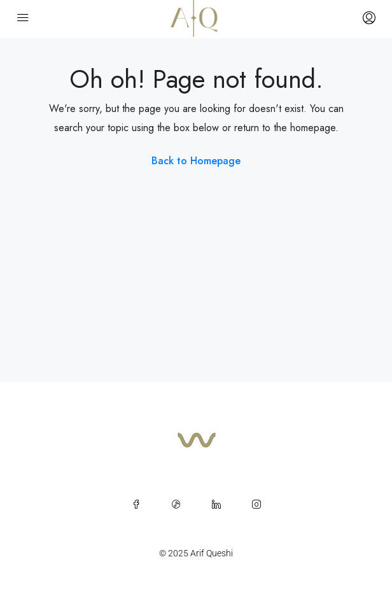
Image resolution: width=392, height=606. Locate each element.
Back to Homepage (196, 160)
